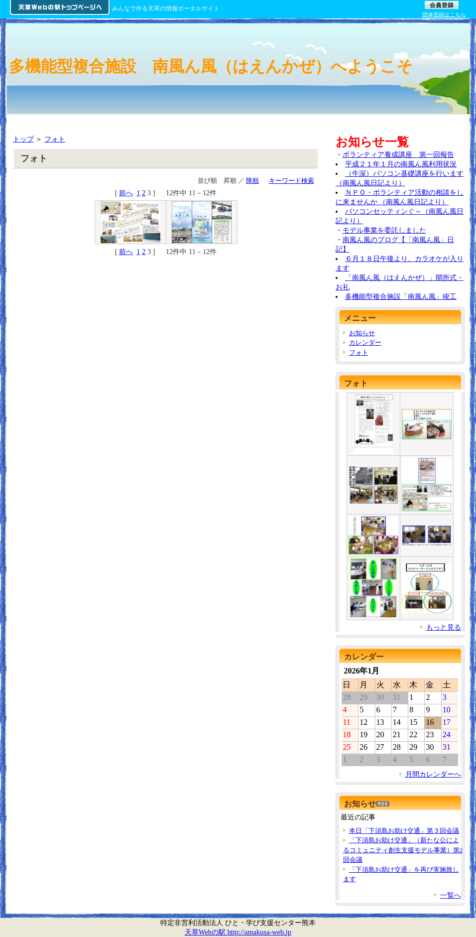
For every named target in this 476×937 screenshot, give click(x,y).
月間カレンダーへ (433, 774)
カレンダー (365, 342)
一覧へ (450, 895)
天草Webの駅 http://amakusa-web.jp (238, 932)
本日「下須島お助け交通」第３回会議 (404, 830)
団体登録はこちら (444, 14)
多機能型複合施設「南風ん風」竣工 (401, 296)
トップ (23, 139)
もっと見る (443, 627)
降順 (252, 180)
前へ (126, 193)
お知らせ (362, 333)
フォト (54, 139)
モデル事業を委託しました (384, 230)
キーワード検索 (291, 180)
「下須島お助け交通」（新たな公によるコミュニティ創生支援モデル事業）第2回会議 (403, 849)
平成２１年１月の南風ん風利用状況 (401, 164)
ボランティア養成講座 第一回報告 (398, 154)
